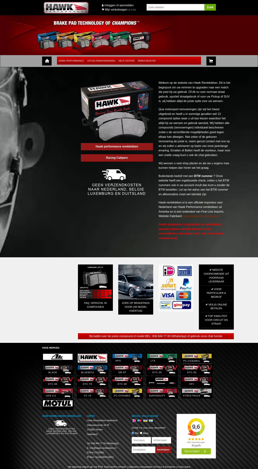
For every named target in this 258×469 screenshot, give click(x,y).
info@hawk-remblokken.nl (103, 447)
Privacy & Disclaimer (164, 466)
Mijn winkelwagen (114, 9)
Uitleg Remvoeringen (101, 60)
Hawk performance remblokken (117, 146)
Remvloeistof (147, 60)
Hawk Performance (71, 60)
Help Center (126, 60)
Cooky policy (183, 466)
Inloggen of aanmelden (119, 5)
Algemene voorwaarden (140, 466)
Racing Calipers (117, 157)
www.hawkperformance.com (201, 216)
